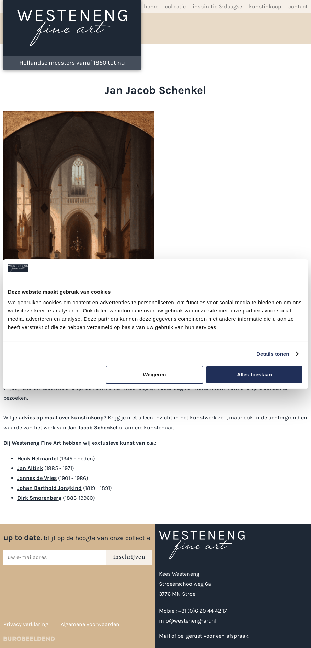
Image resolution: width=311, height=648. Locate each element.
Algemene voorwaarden (90, 624)
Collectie (175, 6)
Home (151, 6)
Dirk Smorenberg (39, 498)
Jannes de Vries (37, 478)
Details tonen (272, 354)
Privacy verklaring (25, 624)
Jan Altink (30, 468)
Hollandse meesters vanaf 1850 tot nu (72, 62)
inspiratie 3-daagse (217, 6)
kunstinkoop (87, 417)
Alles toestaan (254, 374)
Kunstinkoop (265, 6)
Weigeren (154, 374)
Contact (298, 6)
